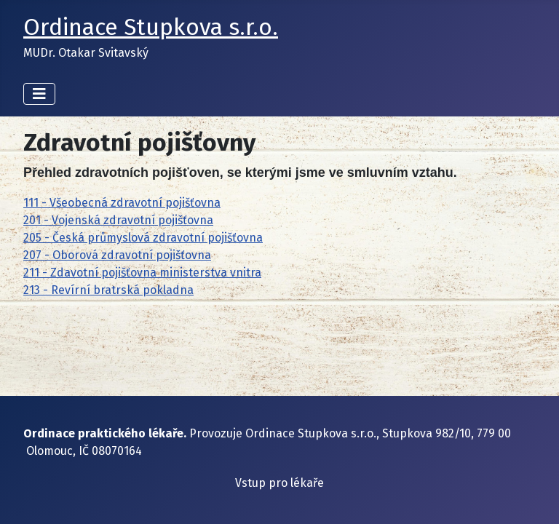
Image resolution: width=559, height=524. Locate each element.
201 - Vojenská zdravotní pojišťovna (118, 220)
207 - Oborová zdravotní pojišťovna (117, 255)
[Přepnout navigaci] (39, 94)
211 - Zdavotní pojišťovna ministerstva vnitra (142, 272)
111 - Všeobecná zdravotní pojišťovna (122, 203)
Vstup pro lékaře (279, 483)
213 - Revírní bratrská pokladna (108, 290)
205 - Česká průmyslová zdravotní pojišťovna (143, 238)
